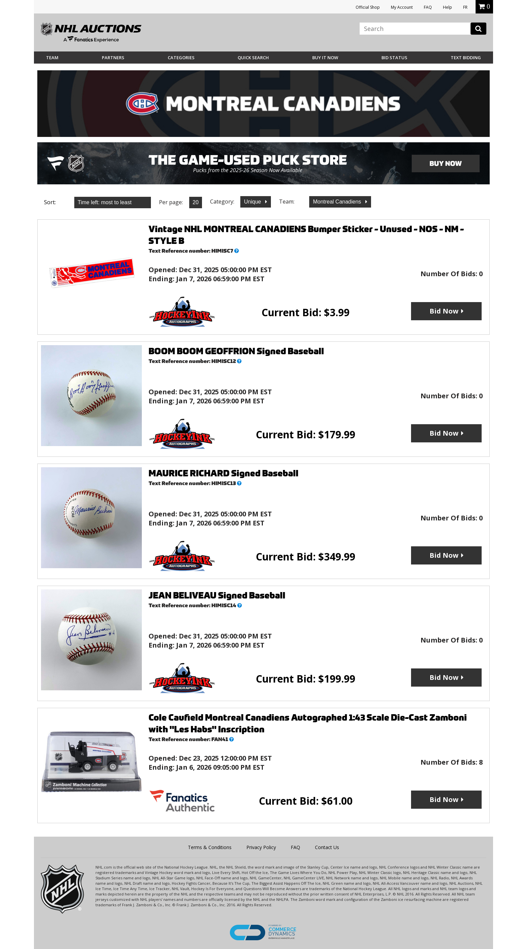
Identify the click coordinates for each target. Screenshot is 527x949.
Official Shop (368, 7)
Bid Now (444, 311)
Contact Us (327, 847)
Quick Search (253, 57)
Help (447, 7)
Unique (253, 202)
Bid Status (394, 57)
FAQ (428, 7)
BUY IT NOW (325, 57)
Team (52, 57)
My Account (402, 7)
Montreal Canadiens (338, 202)
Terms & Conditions (210, 847)
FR (465, 7)
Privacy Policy (261, 847)
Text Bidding (466, 57)
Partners (113, 57)
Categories (181, 57)
